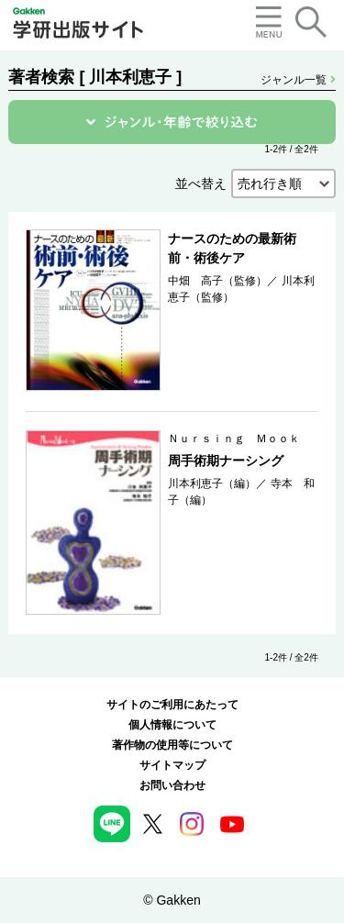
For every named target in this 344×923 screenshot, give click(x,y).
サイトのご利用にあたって (172, 704)
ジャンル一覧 (298, 79)
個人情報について (172, 724)
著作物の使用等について (172, 745)
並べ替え (201, 183)
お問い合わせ (172, 785)
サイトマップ (172, 765)
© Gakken (171, 900)
